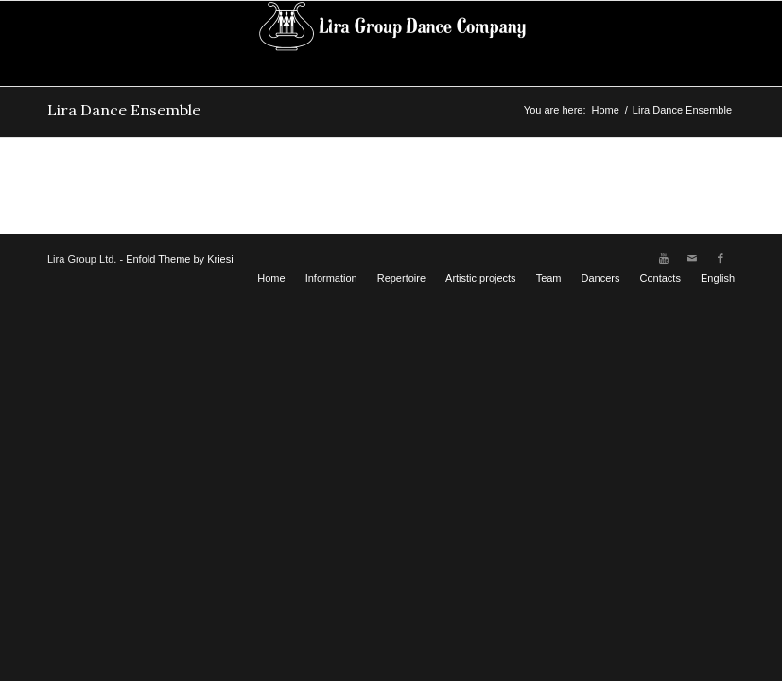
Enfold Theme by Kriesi (180, 259)
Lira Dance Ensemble (123, 109)
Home (604, 109)
